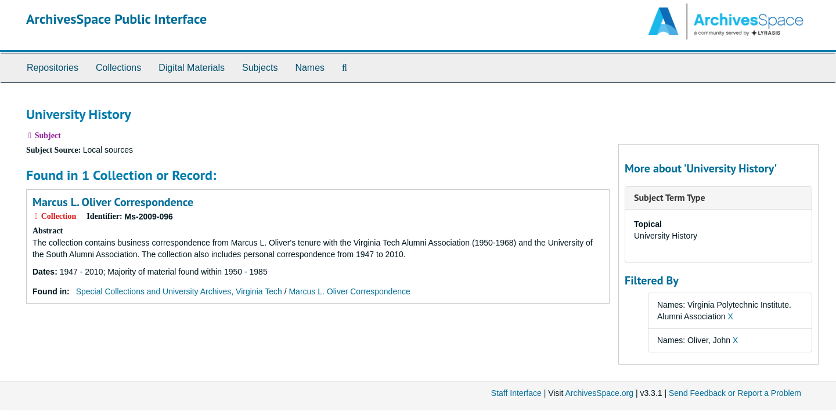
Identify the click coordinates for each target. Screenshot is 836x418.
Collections (118, 68)
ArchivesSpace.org (599, 393)
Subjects (260, 68)
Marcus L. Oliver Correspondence (113, 202)
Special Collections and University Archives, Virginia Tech (179, 291)
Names (310, 68)
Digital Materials (191, 68)
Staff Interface (516, 393)
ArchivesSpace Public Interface (116, 19)
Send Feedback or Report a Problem (735, 393)
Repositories (52, 68)
